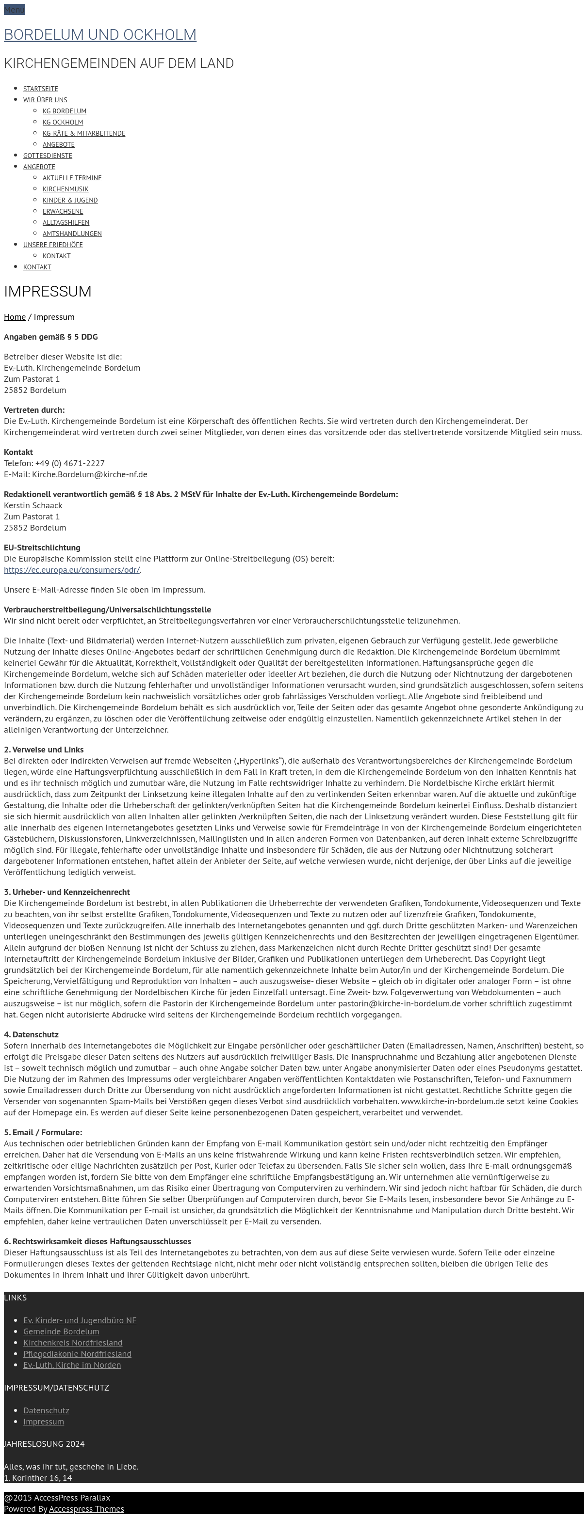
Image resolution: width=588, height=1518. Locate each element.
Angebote (59, 144)
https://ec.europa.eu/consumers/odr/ (72, 569)
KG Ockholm (63, 122)
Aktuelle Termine (72, 177)
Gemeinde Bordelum (61, 1331)
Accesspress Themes (86, 1508)
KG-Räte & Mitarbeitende (84, 133)
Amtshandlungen (72, 233)
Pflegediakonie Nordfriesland (77, 1353)
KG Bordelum (64, 111)
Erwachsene (63, 211)
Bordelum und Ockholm (100, 34)
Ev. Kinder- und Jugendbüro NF (79, 1320)
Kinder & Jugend (70, 200)
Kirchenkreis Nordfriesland (73, 1342)
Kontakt (57, 255)
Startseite (40, 88)
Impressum (43, 1421)
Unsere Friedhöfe (53, 244)
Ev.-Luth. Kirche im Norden (72, 1364)
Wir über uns (45, 99)
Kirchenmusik (66, 189)
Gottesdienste (47, 155)
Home (15, 316)
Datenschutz (46, 1410)
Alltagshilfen (66, 222)
